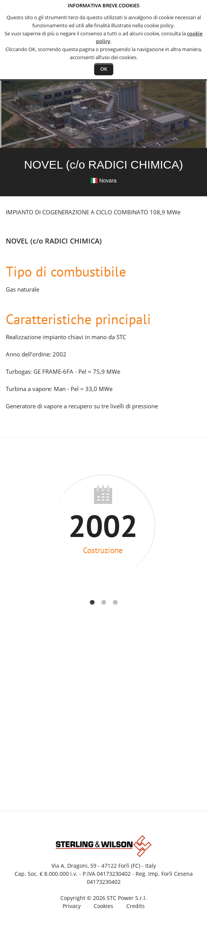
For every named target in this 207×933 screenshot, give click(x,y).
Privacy (72, 906)
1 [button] (92, 601)
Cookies (103, 906)
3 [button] (115, 601)
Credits (135, 906)
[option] (103, 526)
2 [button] (104, 601)
